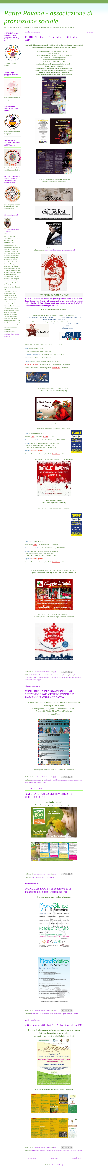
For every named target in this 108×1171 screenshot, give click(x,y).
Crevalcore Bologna (76, 1150)
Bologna (65, 675)
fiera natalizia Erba (56, 677)
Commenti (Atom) (57, 1165)
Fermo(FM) (28, 677)
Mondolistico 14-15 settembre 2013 (42, 1013)
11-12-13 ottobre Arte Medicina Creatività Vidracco (46, 675)
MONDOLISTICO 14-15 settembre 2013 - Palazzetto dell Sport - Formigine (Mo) (49, 890)
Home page (54, 1158)
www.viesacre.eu (57, 248)
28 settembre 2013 (36, 780)
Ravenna (68, 677)
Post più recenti (31, 1158)
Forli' (63, 677)
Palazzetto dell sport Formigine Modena (66, 1013)
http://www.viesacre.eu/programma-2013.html (60, 250)
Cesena (71, 675)
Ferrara (35, 677)
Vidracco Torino (41, 782)
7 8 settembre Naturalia (38, 1150)
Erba (75, 675)
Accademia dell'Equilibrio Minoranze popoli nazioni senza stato (62, 780)
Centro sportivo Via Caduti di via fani (57, 1150)
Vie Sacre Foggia (35, 680)
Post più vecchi (76, 1158)
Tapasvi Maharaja (30, 782)
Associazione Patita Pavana (12, 230)
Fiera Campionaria (43, 677)
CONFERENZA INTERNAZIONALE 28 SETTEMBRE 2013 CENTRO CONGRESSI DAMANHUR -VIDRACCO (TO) (50, 694)
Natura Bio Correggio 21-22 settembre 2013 (44, 877)
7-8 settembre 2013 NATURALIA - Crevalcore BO (53, 1025)
